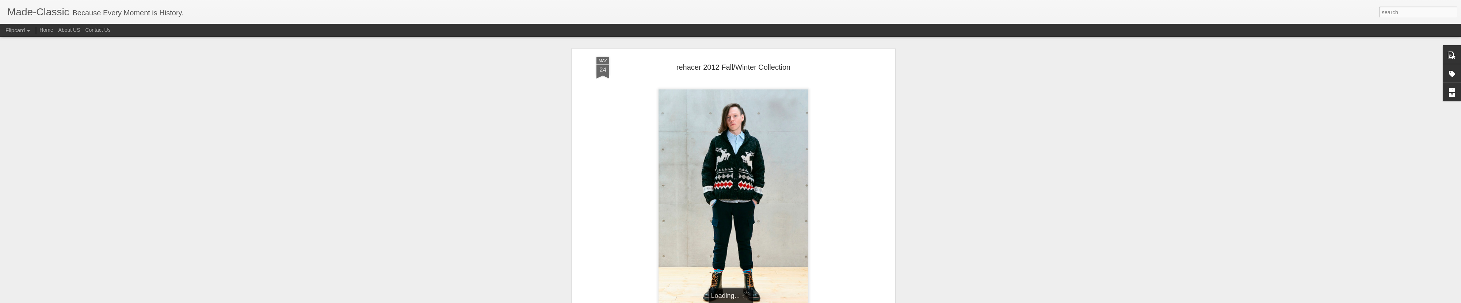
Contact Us (97, 30)
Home (46, 30)
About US (69, 30)
